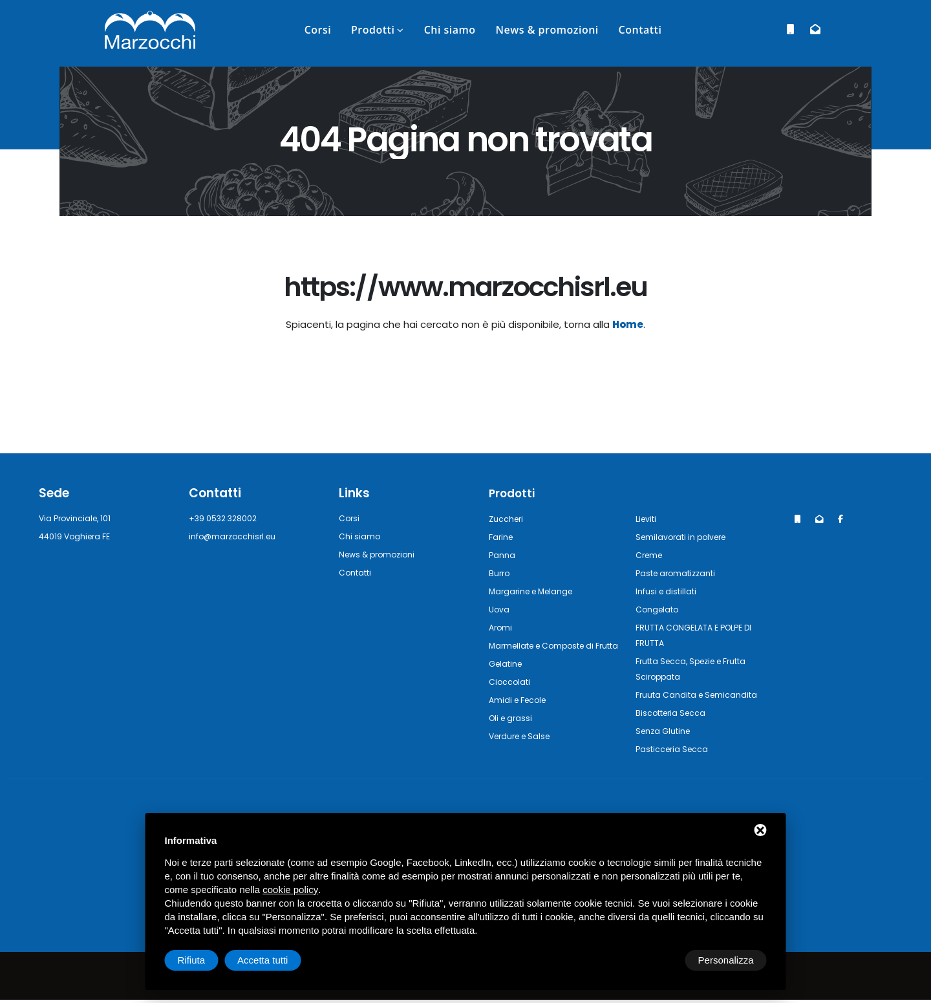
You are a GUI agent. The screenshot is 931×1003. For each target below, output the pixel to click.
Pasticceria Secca (675, 748)
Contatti (640, 30)
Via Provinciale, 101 (78, 518)
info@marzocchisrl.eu (236, 536)
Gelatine (507, 679)
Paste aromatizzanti (680, 572)
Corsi (318, 30)
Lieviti (648, 518)
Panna (502, 554)
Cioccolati (511, 697)
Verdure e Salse (523, 751)
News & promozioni (546, 30)
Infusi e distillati (669, 591)
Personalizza (205, 959)
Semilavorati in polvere (686, 536)
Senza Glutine (666, 730)
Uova (500, 609)
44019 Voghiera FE (79, 536)
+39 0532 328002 (226, 518)
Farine (502, 536)
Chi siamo (450, 30)
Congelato (659, 609)
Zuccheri (507, 518)
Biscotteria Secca (674, 712)
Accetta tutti (728, 959)
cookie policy (290, 889)
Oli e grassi (513, 733)
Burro (500, 572)
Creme (651, 554)
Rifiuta (657, 959)
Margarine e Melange (535, 591)
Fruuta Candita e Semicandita (701, 694)
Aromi (501, 627)
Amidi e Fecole (521, 715)
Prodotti (372, 30)
